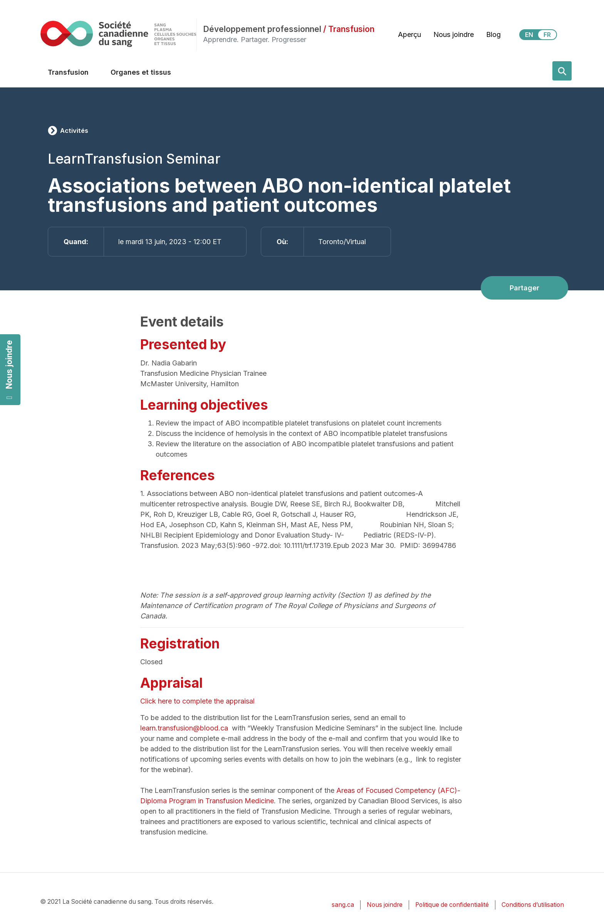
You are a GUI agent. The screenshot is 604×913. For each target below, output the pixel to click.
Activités (74, 130)
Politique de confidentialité (452, 904)
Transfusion (68, 72)
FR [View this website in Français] (547, 35)
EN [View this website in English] (529, 35)
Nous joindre (9, 369)
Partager (524, 288)
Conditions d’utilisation (533, 904)
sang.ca (343, 904)
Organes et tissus (141, 72)
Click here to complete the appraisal (198, 701)
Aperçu (409, 34)
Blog (493, 34)
